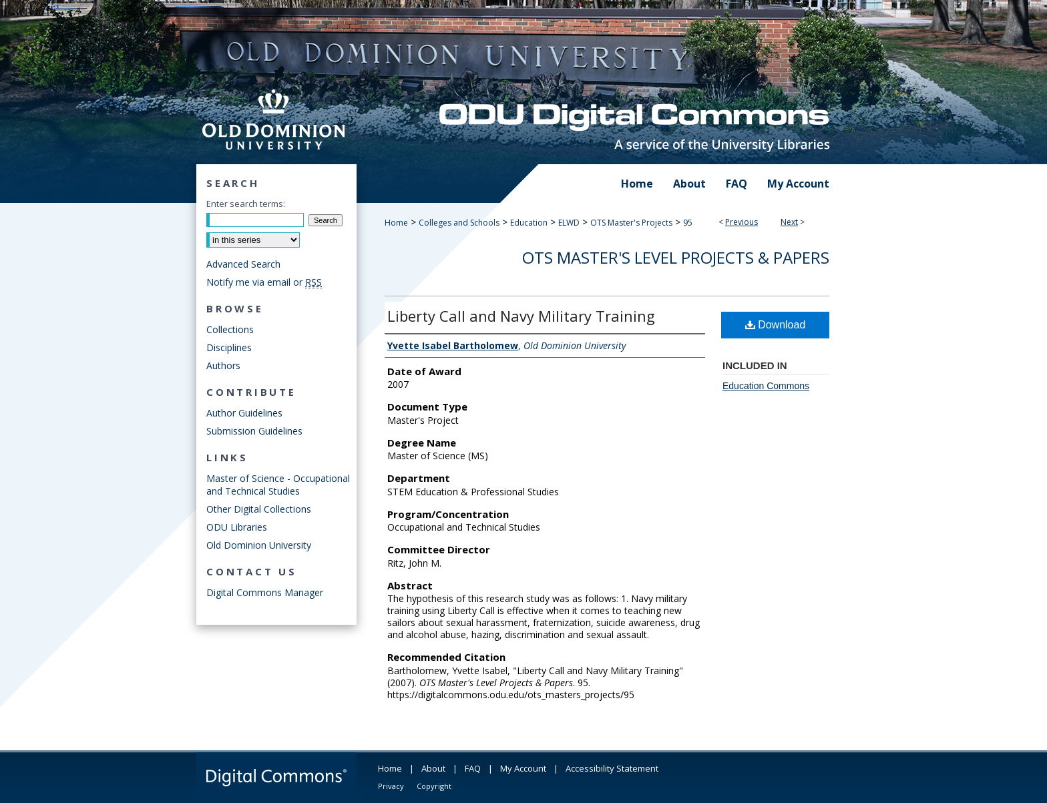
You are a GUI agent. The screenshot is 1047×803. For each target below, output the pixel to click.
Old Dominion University (258, 545)
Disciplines (229, 347)
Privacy (391, 786)
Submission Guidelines (254, 431)
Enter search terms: (245, 204)
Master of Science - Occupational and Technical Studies (278, 484)
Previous (741, 222)
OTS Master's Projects (631, 222)
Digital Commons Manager (264, 592)
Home (396, 222)
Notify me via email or (264, 282)
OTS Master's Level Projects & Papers (675, 257)
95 (687, 222)
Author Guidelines (244, 413)
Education (529, 222)
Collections (230, 329)
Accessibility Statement (612, 768)
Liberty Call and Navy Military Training (521, 316)
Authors (223, 365)
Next (789, 222)
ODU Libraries (236, 527)
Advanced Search (243, 264)
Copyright (434, 786)
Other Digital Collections (258, 509)
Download (775, 324)
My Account (523, 768)
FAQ (473, 768)
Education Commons (765, 385)
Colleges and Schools (459, 222)
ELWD (569, 222)
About (433, 768)
